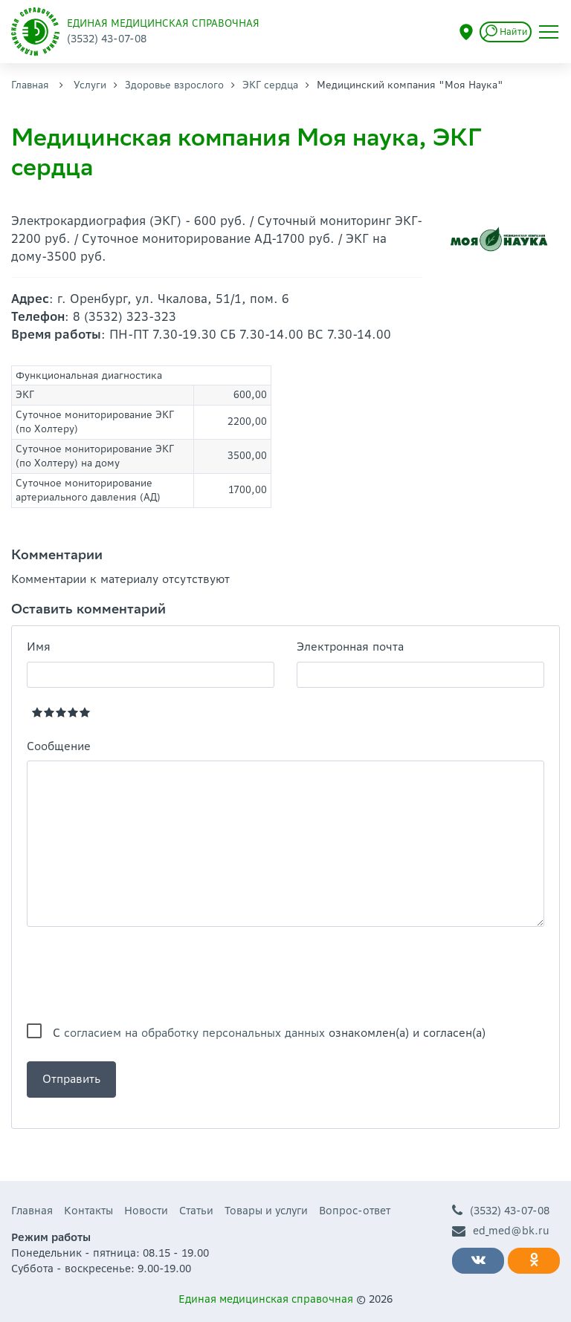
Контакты (88, 1210)
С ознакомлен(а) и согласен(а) (269, 1033)
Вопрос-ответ (354, 1210)
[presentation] (140, 975)
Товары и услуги (266, 1210)
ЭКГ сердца (270, 85)
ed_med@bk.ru (500, 1231)
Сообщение (59, 746)
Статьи (196, 1210)
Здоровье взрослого (174, 85)
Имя (39, 646)
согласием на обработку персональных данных (194, 1033)
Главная (30, 85)
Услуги (90, 85)
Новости (146, 1210)
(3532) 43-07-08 (500, 1211)
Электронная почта (350, 646)
